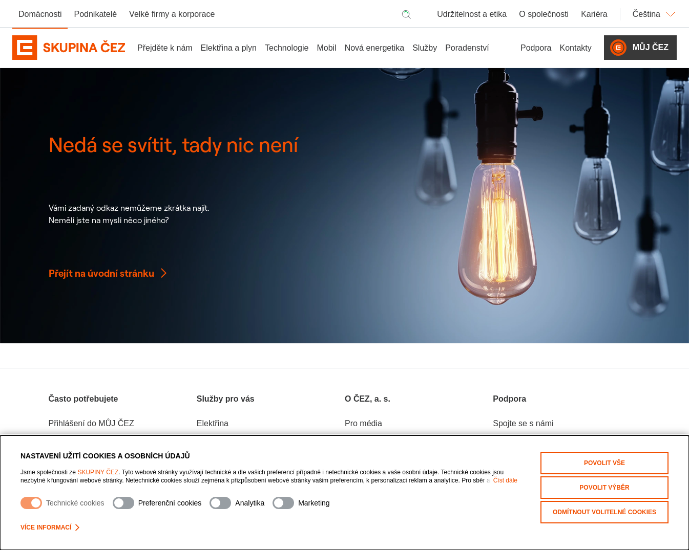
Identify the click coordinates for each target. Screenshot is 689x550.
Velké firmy (172, 14)
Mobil (326, 47)
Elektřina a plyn (229, 47)
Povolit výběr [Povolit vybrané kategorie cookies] (604, 487)
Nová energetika (375, 47)
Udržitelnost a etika (472, 14)
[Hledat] (406, 14)
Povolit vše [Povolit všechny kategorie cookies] (604, 463)
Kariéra (594, 14)
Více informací (49, 527)
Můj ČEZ (639, 47)
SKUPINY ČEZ (97, 472)
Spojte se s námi (523, 423)
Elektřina (212, 423)
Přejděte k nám (165, 47)
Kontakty (576, 47)
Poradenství (467, 47)
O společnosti (544, 14)
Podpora (536, 47)
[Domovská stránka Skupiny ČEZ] (68, 47)
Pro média (363, 423)
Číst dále (505, 480)
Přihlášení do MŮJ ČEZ (91, 423)
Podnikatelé (95, 14)
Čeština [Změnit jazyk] (655, 14)
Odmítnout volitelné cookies (604, 512)
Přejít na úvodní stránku (109, 273)
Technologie (286, 47)
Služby (424, 47)
